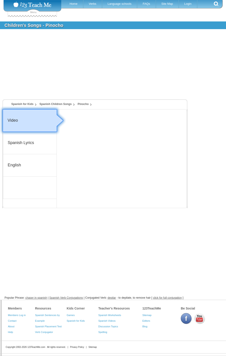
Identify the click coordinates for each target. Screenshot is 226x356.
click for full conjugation (167, 297)
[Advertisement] (109, 66)
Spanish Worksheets (109, 315)
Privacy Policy (77, 347)
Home (74, 3)
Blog (144, 326)
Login (187, 3)
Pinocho (83, 104)
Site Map (167, 3)
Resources (43, 308)
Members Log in (17, 315)
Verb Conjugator (44, 332)
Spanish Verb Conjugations (66, 297)
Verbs (92, 3)
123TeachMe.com (36, 347)
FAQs (146, 3)
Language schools (120, 3)
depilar (112, 297)
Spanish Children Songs (56, 104)
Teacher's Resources (114, 308)
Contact (12, 320)
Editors (146, 320)
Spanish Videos (106, 320)
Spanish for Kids (22, 104)
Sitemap (146, 315)
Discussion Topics (108, 326)
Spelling (102, 332)
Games (71, 315)
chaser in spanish (36, 297)
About (11, 326)
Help (10, 332)
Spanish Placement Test (48, 326)
